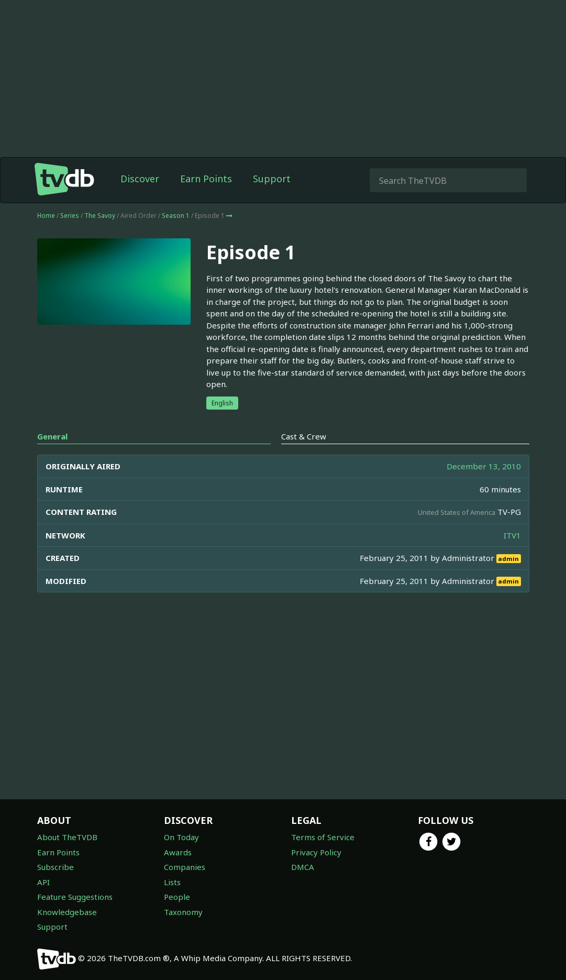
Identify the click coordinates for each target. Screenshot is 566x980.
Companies (184, 867)
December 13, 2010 (484, 466)
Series (69, 215)
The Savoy (99, 215)
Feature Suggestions (75, 896)
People (177, 896)
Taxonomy (183, 912)
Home (46, 215)
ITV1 (512, 535)
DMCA (302, 867)
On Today (181, 837)
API (43, 882)
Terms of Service (322, 837)
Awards (178, 852)
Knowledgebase (67, 912)
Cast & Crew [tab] (303, 436)
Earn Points (206, 178)
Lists (172, 882)
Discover (139, 178)
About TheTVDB (67, 837)
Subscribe (55, 867)
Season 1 (176, 215)
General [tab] (52, 436)
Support (272, 178)
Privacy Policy (316, 852)
